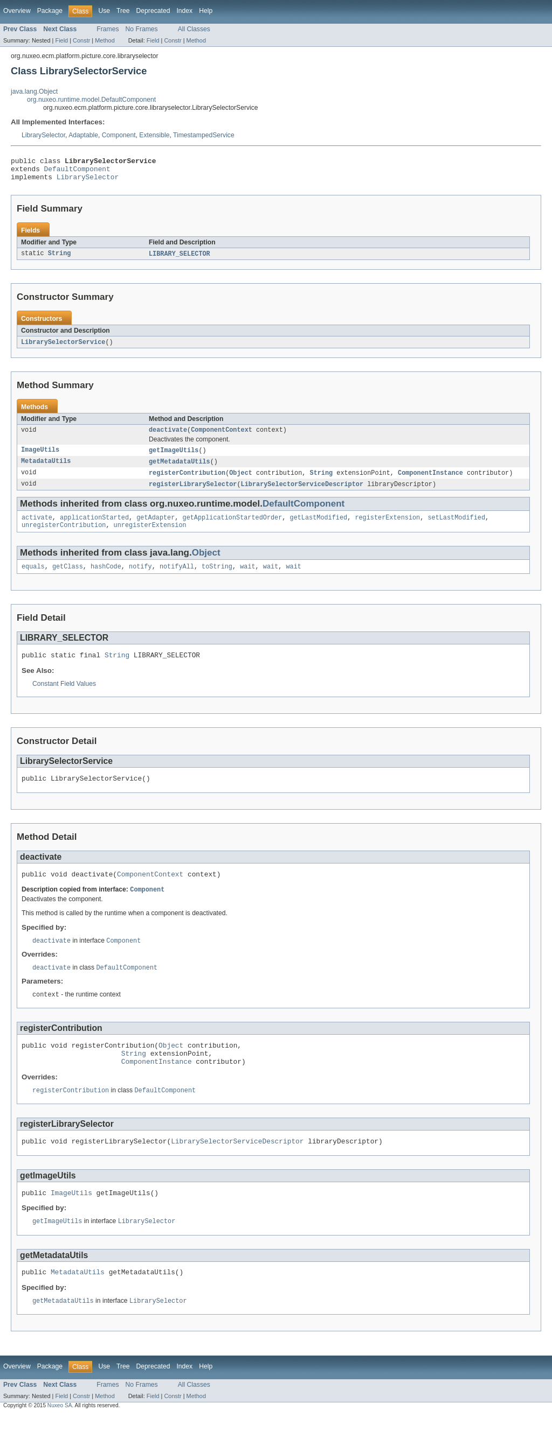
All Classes (194, 29)
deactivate (168, 436)
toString (217, 578)
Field (61, 40)
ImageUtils (40, 457)
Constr (81, 40)
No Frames (142, 29)
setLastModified (456, 527)
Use (104, 11)
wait (247, 578)
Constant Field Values (64, 697)
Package (50, 11)
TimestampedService (203, 135)
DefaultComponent (77, 172)
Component (119, 135)
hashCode (106, 578)
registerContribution (187, 481)
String (59, 259)
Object (240, 481)
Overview (17, 11)
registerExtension (387, 527)
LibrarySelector (43, 135)
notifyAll (177, 578)
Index (184, 11)
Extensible (154, 135)
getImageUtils (173, 457)
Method (104, 40)
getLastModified (318, 527)
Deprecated (153, 11)
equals (33, 578)
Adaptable (83, 135)
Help (205, 11)
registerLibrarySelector (193, 493)
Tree (123, 11)
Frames (107, 29)
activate (37, 527)
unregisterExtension (150, 536)
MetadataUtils (46, 469)
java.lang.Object (34, 91)
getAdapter (155, 527)
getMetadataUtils (179, 469)
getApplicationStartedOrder (232, 527)
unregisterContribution (64, 536)
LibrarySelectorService (63, 347)
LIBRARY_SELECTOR (179, 259)
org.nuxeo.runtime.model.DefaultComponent (91, 99)
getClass (67, 578)
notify (140, 578)
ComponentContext (221, 436)
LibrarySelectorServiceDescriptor (302, 493)
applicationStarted (94, 527)
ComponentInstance (430, 481)
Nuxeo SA (59, 1436)
